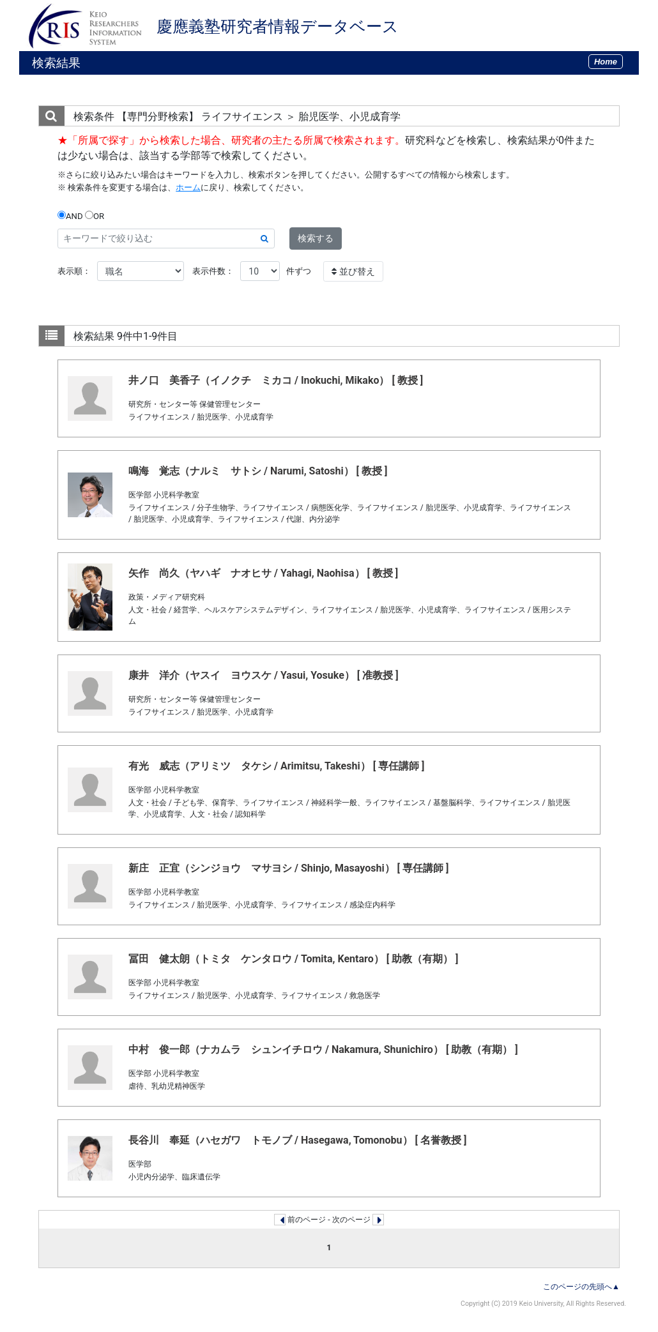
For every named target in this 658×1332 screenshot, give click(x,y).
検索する (315, 238)
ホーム (188, 187)
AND (70, 216)
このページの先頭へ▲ (581, 1286)
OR (94, 216)
